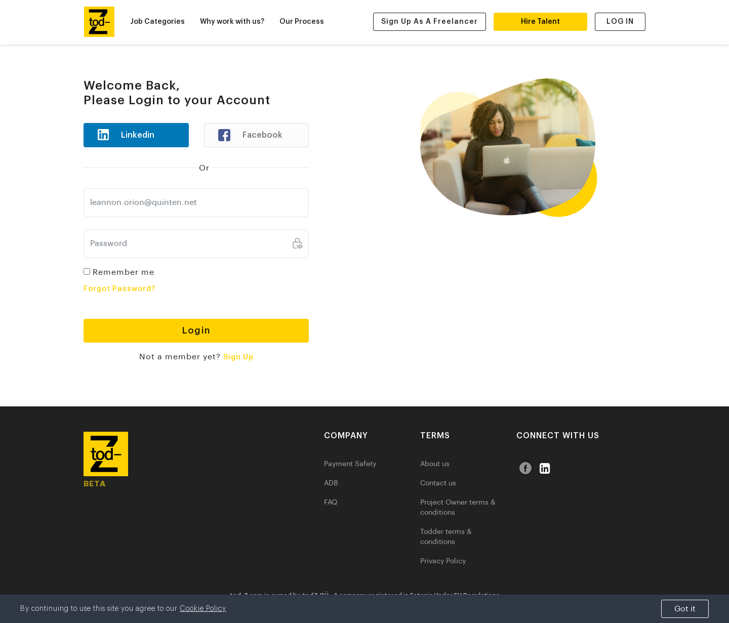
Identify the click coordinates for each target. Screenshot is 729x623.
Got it (685, 609)
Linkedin (122, 134)
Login (196, 330)
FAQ (330, 502)
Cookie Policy (203, 608)
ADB (331, 483)
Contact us (438, 483)
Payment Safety (350, 464)
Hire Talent (540, 21)
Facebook (246, 135)
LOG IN (620, 21)
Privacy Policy (443, 561)
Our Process (301, 21)
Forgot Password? (119, 289)
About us (435, 464)
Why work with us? (232, 21)
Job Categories (157, 21)
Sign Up (238, 357)
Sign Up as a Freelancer (429, 21)
